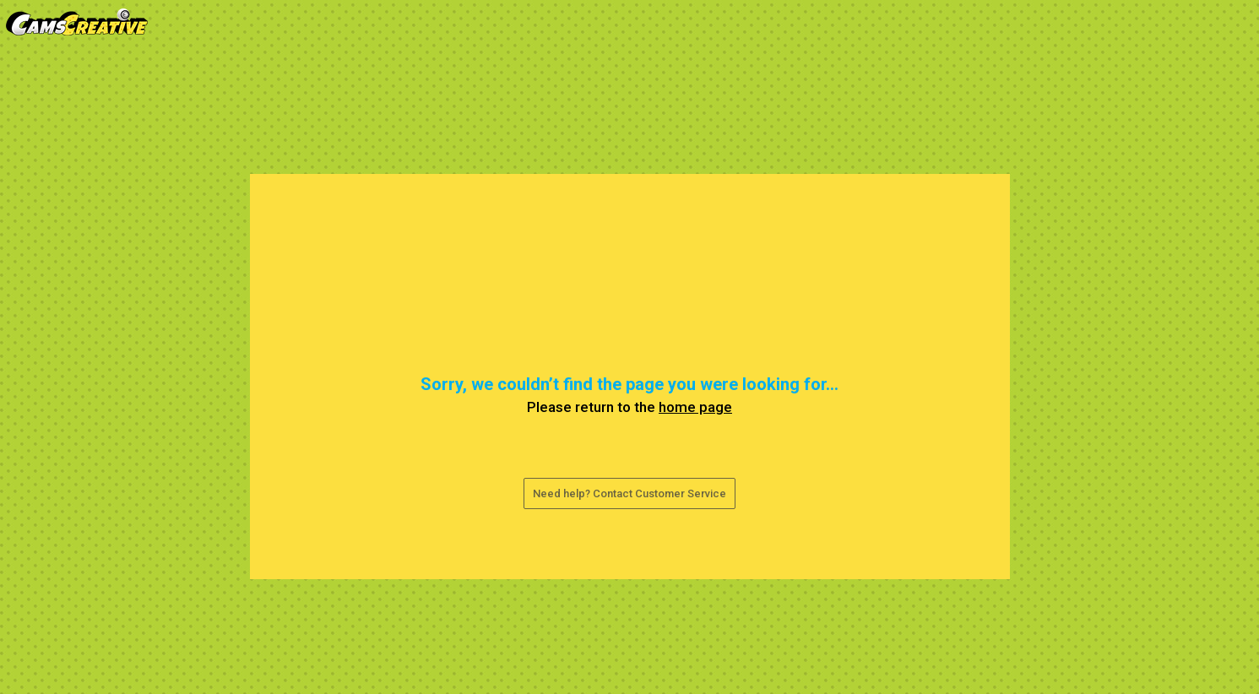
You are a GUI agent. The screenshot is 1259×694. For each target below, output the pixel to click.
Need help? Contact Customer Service (629, 493)
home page (695, 407)
